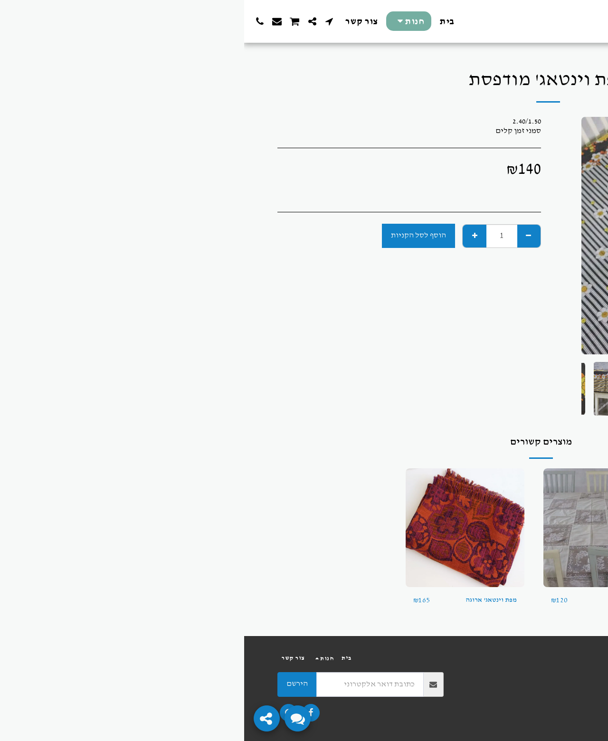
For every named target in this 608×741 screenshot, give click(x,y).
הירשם (53, 684)
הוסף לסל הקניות (174, 235)
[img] (496, 527)
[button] (85, 21)
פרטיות (565, 684)
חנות (551, 50)
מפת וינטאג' (391, 600)
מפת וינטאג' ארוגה (244, 600)
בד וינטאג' (532, 600)
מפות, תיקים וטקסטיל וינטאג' (495, 50)
